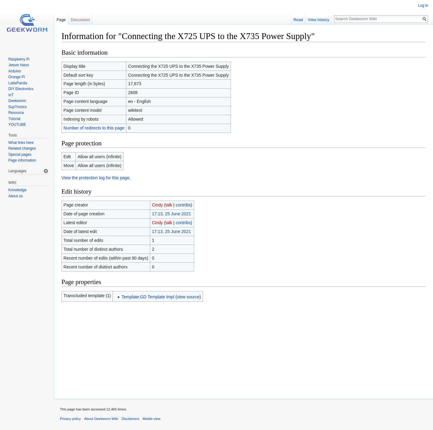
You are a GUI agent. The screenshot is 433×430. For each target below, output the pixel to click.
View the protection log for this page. (96, 177)
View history (318, 19)
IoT (10, 95)
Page (61, 19)
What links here (21, 142)
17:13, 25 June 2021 (171, 213)
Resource (16, 113)
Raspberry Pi (18, 59)
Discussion (80, 19)
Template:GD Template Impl (147, 296)
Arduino (14, 71)
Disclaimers (130, 419)
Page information (22, 160)
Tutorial (14, 119)
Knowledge (17, 190)
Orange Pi (16, 77)
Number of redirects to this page (94, 128)
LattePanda (17, 83)
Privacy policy (70, 419)
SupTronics (17, 107)
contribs (183, 204)
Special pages (19, 154)
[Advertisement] (243, 349)
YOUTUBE (17, 124)
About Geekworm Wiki (101, 419)
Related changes (22, 148)
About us (15, 196)
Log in (423, 5)
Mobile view (151, 419)
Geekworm (17, 101)
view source (188, 296)
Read (298, 19)
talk (168, 204)
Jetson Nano (18, 65)
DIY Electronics (20, 89)
